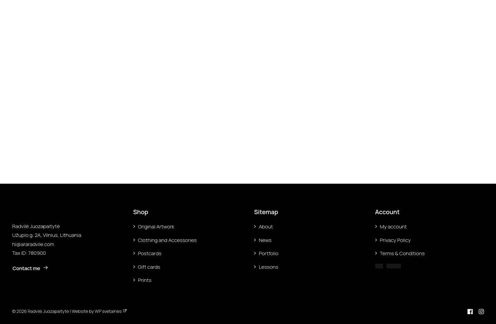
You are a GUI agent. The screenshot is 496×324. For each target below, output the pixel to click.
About (266, 226)
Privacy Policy (395, 240)
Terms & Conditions (402, 253)
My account (393, 226)
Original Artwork (156, 226)
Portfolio (269, 253)
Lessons (268, 266)
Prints (145, 280)
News (265, 240)
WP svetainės (108, 311)
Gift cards (149, 266)
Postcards (149, 253)
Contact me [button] (30, 268)
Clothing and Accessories (167, 240)
